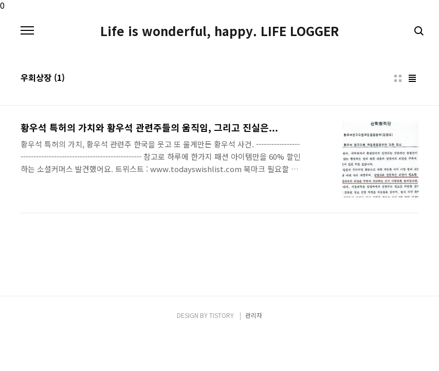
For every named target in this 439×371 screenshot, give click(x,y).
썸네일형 (398, 78)
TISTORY (221, 315)
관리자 (253, 315)
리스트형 (412, 78)
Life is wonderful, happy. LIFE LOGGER (219, 31)
